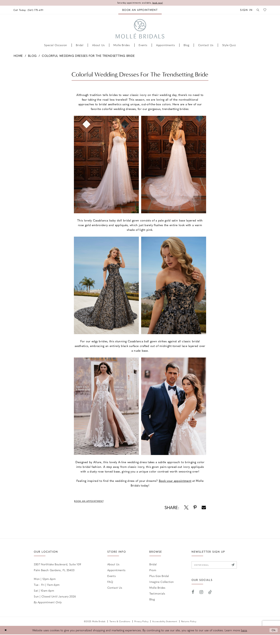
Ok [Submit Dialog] (273, 630)
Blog (32, 56)
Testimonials (157, 594)
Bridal (153, 565)
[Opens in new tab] (175, 481)
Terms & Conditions (119, 622)
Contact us (114, 588)
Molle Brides (157, 588)
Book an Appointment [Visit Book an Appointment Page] (91, 501)
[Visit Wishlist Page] (265, 10)
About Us (113, 565)
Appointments (116, 571)
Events (111, 576)
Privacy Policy (141, 622)
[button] (244, 10)
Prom (152, 571)
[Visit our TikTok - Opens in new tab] (210, 593)
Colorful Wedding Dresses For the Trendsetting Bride (88, 56)
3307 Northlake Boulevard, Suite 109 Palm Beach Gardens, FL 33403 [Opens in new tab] (57, 568)
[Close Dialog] (5, 630)
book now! (160, 3)
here (244, 631)
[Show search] (257, 10)
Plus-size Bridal (159, 576)
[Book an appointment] (140, 10)
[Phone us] (29, 10)
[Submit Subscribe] (237, 566)
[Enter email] (217, 566)
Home (18, 56)
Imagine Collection (161, 582)
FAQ (110, 582)
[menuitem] (29, 10)
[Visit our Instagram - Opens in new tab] (201, 593)
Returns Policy (188, 622)
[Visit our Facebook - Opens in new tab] (193, 593)
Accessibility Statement (164, 622)
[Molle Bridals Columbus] (140, 29)
